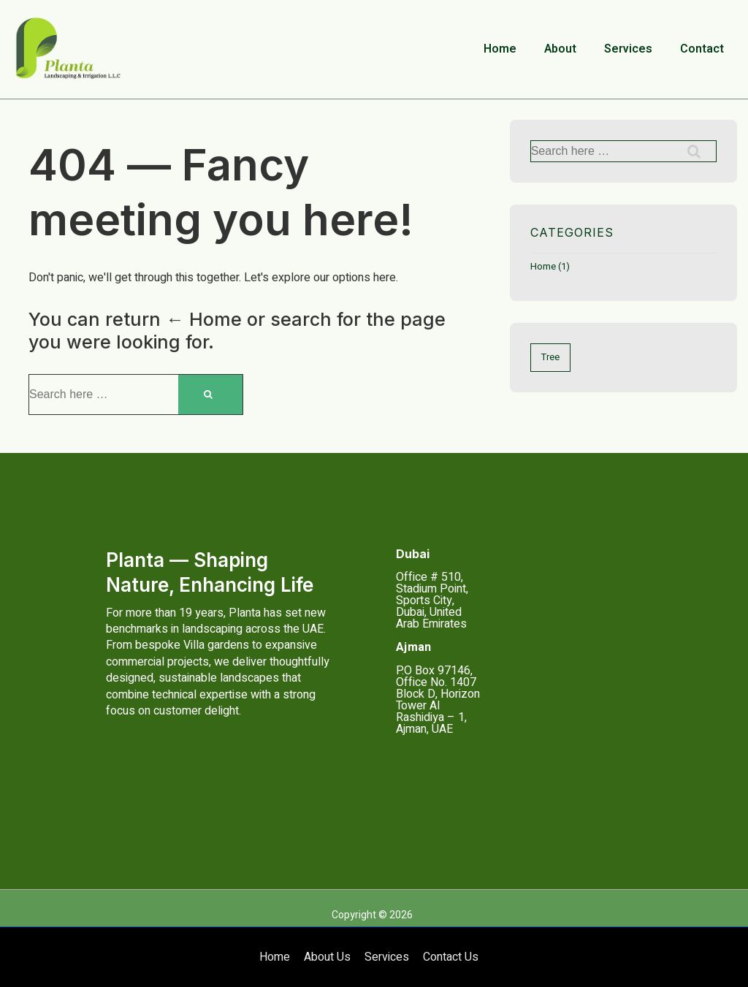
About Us (327, 957)
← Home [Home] (204, 319)
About (560, 49)
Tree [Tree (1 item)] (550, 357)
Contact (702, 49)
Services (628, 49)
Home (500, 49)
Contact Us (450, 957)
